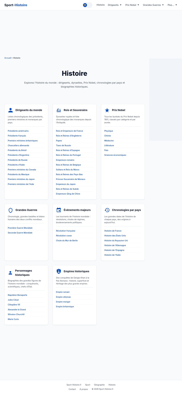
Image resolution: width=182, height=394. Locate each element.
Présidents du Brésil (17, 150)
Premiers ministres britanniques (23, 140)
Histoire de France (112, 231)
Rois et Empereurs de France (69, 131)
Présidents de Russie (17, 160)
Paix (106, 150)
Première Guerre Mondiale (20, 228)
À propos (84, 389)
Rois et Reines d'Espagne (68, 150)
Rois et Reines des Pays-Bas (69, 174)
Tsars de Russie (63, 145)
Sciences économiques (115, 155)
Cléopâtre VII (14, 304)
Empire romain (63, 292)
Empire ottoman (63, 297)
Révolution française (65, 231)
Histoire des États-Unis (115, 235)
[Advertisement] (91, 31)
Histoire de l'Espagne (114, 250)
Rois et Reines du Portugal (68, 155)
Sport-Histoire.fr (74, 385)
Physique (108, 131)
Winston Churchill (16, 314)
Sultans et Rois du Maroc (67, 169)
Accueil (8, 58)
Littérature (109, 145)
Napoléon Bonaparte (17, 295)
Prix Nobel (130, 5)
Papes (59, 140)
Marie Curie (13, 319)
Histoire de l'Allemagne (115, 245)
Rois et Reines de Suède (67, 189)
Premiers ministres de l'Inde (21, 184)
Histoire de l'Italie (112, 255)
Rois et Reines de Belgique (68, 165)
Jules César (13, 300)
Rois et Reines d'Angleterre (68, 135)
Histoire (101, 4)
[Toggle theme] (87, 5)
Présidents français (17, 135)
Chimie (107, 135)
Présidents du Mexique (18, 174)
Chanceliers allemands (18, 145)
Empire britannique (65, 306)
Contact (72, 389)
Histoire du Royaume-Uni (116, 240)
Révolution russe (64, 235)
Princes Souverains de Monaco (70, 179)
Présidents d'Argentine (18, 155)
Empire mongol (63, 302)
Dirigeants (113, 5)
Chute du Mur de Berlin (67, 240)
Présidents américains (18, 131)
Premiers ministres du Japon (21, 179)
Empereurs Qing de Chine (68, 194)
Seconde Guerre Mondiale (20, 233)
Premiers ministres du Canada (22, 169)
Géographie (99, 385)
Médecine (109, 140)
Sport (15, 5)
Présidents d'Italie (16, 165)
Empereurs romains (65, 160)
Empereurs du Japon (65, 184)
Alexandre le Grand (17, 309)
